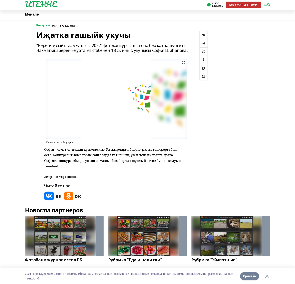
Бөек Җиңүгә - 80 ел (243, 4)
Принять (249, 276)
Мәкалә (32, 14)
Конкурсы (43, 25)
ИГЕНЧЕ (41, 4)
